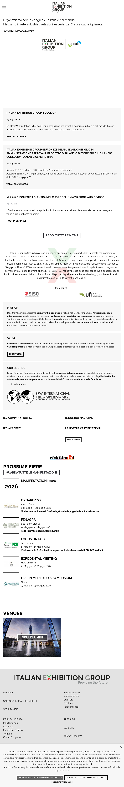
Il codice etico (16, 384)
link (90, 764)
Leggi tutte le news (62, 235)
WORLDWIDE (10, 709)
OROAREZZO (31, 500)
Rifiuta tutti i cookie (62, 782)
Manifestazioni (71, 696)
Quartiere (68, 699)
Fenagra (28, 520)
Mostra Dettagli (16, 224)
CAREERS (69, 728)
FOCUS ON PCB (33, 539)
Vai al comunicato (17, 184)
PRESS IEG (69, 719)
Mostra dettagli (16, 136)
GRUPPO (8, 692)
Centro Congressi (12, 737)
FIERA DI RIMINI (72, 692)
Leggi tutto (15, 354)
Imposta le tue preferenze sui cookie (40, 777)
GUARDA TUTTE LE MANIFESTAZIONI (31, 472)
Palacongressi (71, 707)
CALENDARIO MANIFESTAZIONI (20, 701)
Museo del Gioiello (13, 730)
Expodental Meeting (39, 559)
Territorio (68, 703)
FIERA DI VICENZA (13, 719)
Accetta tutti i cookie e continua (86, 777)
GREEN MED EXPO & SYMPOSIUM (46, 578)
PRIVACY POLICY (73, 736)
